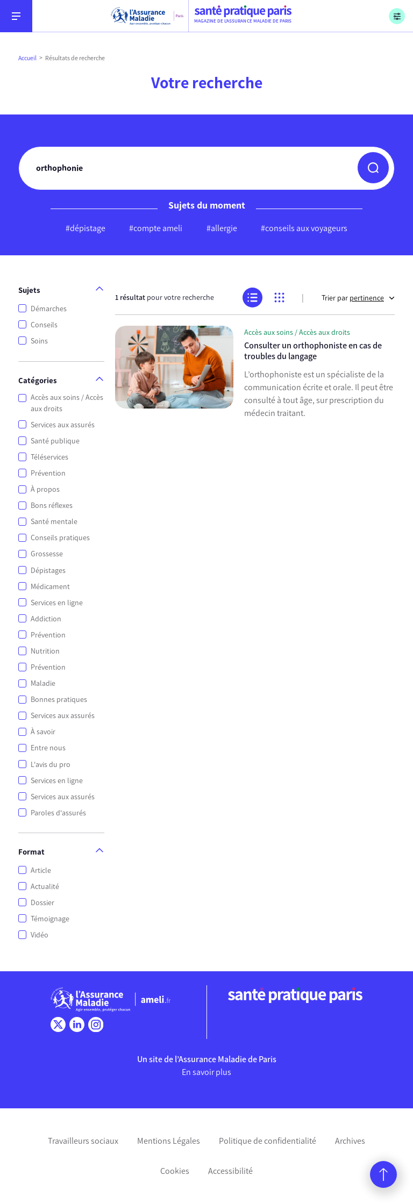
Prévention (48, 473)
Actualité (45, 886)
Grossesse (47, 553)
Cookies (174, 1171)
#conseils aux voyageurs (304, 228)
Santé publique (55, 441)
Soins (39, 341)
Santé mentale (54, 521)
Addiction (46, 619)
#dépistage (85, 228)
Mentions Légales (168, 1141)
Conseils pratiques (60, 537)
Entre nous (48, 747)
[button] (373, 168)
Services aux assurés (63, 424)
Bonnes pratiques (59, 699)
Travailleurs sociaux (83, 1141)
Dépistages (48, 570)
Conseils (44, 324)
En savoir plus (206, 1072)
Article (41, 870)
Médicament (50, 586)
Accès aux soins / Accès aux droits (67, 403)
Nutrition (45, 651)
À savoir (43, 731)
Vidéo (39, 935)
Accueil (27, 58)
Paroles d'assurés (58, 813)
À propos (45, 489)
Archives (350, 1141)
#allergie (221, 228)
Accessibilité (230, 1171)
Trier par (358, 298)
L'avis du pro (50, 764)
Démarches (49, 308)
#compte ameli (155, 228)
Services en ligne (57, 602)
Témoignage (50, 918)
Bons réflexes (52, 505)
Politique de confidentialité (267, 1141)
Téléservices (49, 457)
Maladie (43, 683)
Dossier (42, 902)
